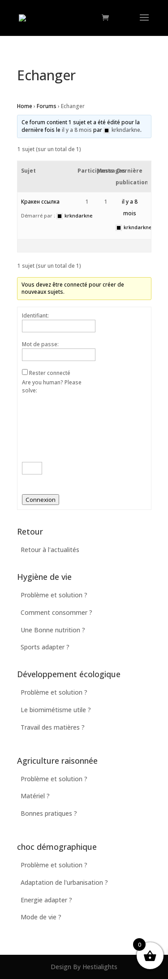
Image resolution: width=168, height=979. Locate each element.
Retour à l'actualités (50, 549)
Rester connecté (49, 373)
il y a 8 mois (77, 130)
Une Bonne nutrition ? (53, 630)
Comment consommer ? (56, 612)
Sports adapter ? (45, 647)
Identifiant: (35, 315)
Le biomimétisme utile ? (56, 709)
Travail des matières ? (53, 727)
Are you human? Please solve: (53, 426)
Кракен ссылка (40, 201)
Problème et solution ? (54, 595)
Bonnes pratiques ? (49, 813)
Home (24, 106)
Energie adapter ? (46, 900)
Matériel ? (35, 796)
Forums (46, 106)
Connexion (41, 500)
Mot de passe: (40, 344)
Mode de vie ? (41, 917)
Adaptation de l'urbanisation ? (64, 882)
